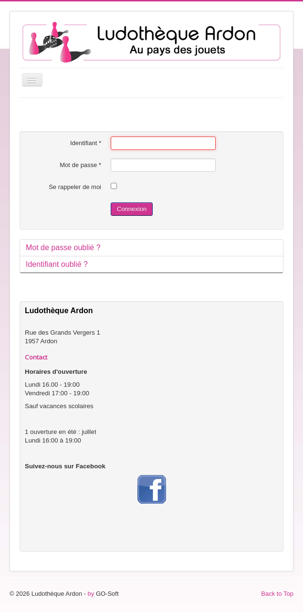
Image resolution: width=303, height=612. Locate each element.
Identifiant (85, 143)
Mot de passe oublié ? (63, 247)
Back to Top (277, 593)
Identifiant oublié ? (57, 264)
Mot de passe (80, 165)
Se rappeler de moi (75, 186)
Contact (36, 357)
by (91, 593)
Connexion (131, 208)
